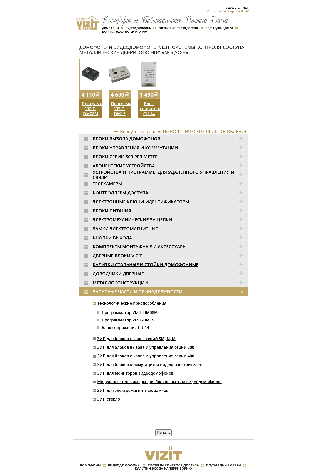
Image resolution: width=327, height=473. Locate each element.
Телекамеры (170, 174)
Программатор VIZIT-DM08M (92, 99)
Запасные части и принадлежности (170, 280)
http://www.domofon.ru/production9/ (225, 11)
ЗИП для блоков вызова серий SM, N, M (135, 327)
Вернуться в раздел (181, 123)
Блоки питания (170, 201)
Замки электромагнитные (170, 218)
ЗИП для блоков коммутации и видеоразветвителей (149, 353)
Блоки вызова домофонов (170, 130)
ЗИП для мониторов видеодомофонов (134, 362)
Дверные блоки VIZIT (170, 245)
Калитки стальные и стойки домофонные (170, 254)
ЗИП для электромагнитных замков (132, 379)
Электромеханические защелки (170, 209)
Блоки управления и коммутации (170, 138)
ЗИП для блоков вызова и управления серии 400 (145, 344)
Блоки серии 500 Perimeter (170, 147)
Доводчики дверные (170, 263)
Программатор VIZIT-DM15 (121, 99)
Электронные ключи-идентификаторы (170, 192)
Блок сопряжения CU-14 (150, 99)
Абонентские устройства (170, 156)
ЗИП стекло (107, 388)
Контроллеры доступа (170, 183)
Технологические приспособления (131, 291)
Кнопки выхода (170, 227)
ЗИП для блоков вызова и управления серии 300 (145, 336)
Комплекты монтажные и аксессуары (170, 236)
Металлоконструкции (170, 271)
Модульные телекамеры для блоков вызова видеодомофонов (159, 370)
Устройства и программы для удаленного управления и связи (170, 165)
